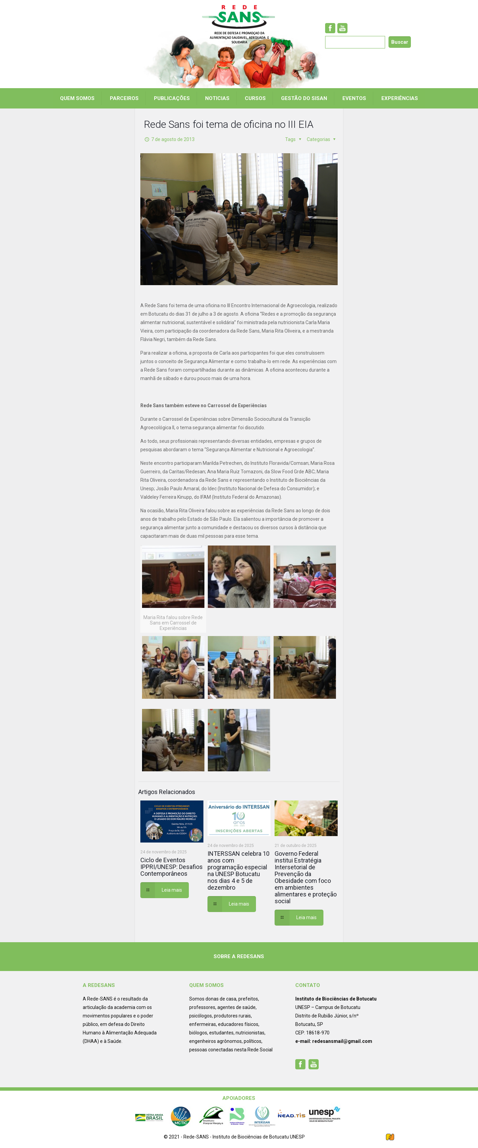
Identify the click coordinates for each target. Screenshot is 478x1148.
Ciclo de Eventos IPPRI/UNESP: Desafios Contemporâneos (171, 866)
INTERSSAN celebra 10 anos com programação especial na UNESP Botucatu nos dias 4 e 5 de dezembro (238, 870)
